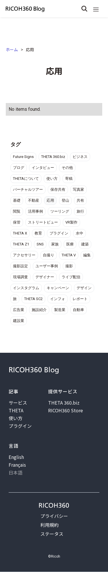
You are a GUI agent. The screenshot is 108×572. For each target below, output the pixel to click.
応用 (30, 49)
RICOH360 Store (65, 410)
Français (17, 464)
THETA (16, 410)
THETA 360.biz (63, 402)
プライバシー (54, 515)
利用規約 (49, 524)
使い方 (15, 418)
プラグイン (20, 425)
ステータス (51, 533)
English (16, 456)
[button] (96, 9)
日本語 (15, 472)
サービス (18, 402)
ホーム (12, 49)
